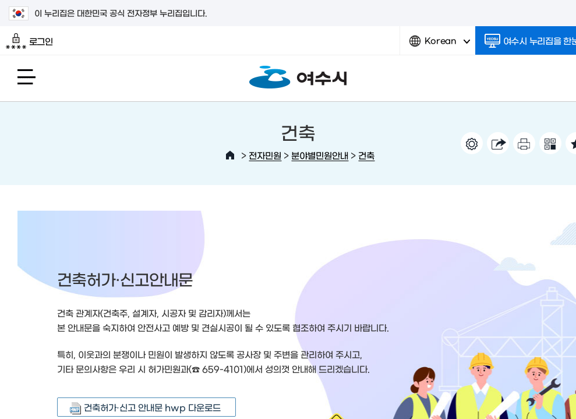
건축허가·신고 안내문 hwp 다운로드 (152, 407)
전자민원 (265, 155)
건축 (366, 155)
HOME (230, 155)
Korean (439, 45)
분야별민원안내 (319, 155)
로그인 (29, 41)
